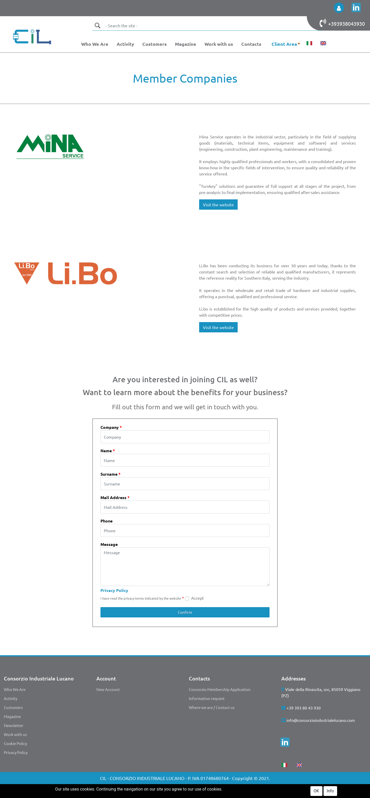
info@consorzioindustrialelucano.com (320, 720)
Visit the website (218, 204)
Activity (125, 44)
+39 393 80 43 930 (303, 707)
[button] (339, 8)
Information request (207, 698)
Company (111, 427)
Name (107, 450)
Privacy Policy (114, 590)
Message (109, 544)
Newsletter (13, 725)
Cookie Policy (15, 743)
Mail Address (115, 497)
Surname (110, 474)
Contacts (251, 44)
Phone (106, 521)
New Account (108, 689)
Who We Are (94, 44)
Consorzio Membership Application (220, 689)
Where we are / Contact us (212, 707)
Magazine (185, 44)
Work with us (219, 44)
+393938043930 (346, 23)
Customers (154, 44)
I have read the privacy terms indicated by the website (142, 598)
